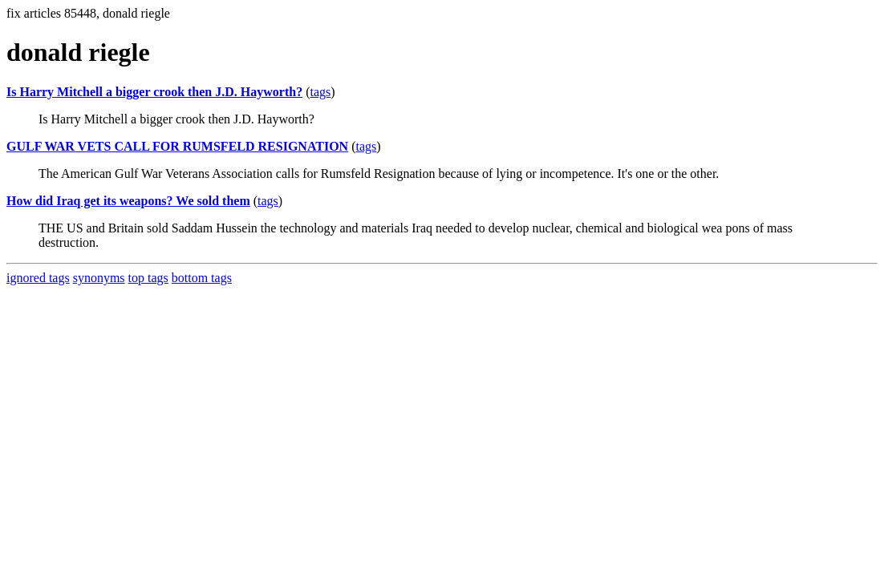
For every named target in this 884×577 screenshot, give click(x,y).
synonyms (99, 277)
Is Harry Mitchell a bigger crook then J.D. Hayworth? (154, 92)
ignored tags (38, 277)
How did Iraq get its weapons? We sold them (128, 201)
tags (320, 92)
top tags (148, 277)
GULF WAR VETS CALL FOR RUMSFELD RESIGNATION (177, 146)
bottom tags (202, 277)
